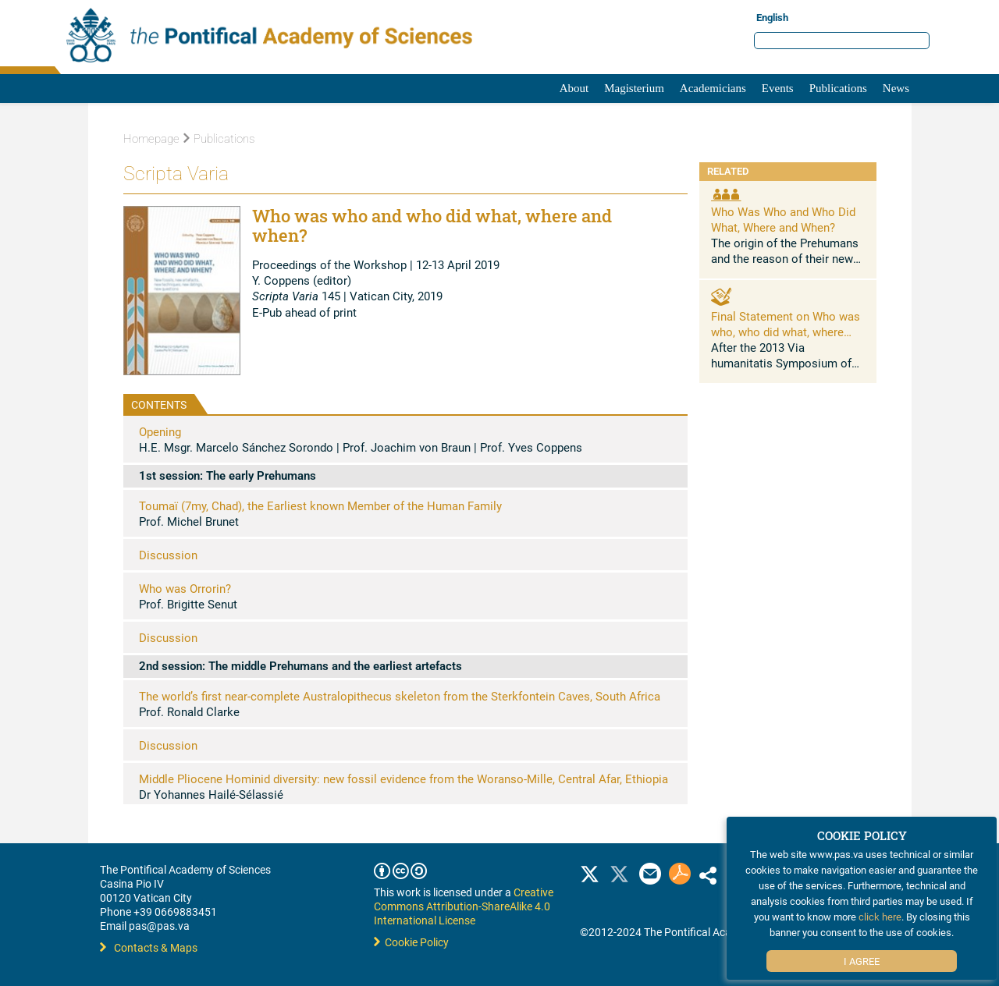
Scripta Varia (176, 173)
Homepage (151, 139)
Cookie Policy (411, 942)
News (896, 88)
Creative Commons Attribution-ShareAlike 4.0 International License (463, 906)
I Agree (862, 961)
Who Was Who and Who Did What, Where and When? (783, 219)
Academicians (713, 88)
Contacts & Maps (148, 947)
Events (778, 88)
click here (880, 917)
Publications (838, 88)
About (574, 88)
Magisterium (634, 88)
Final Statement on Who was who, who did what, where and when (785, 331)
